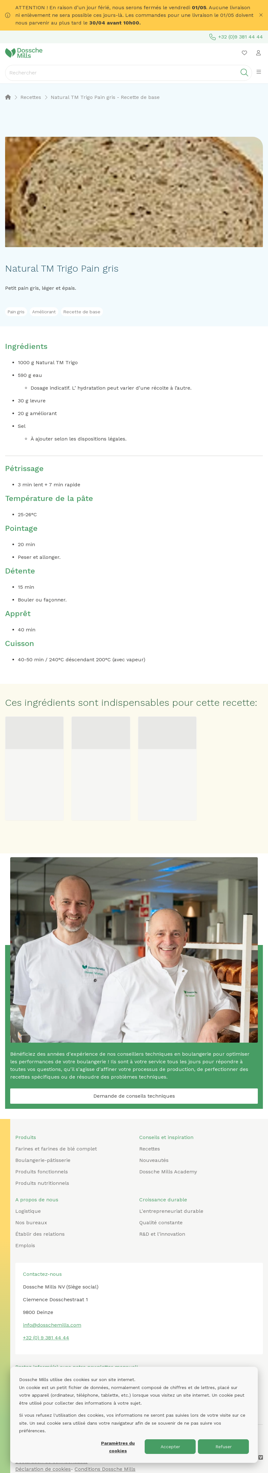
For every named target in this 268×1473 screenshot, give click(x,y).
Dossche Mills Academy (168, 1172)
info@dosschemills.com (52, 1325)
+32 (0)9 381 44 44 (236, 37)
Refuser (223, 1446)
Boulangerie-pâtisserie (42, 1160)
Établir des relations (40, 1234)
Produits (25, 1137)
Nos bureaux (31, 1222)
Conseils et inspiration (166, 1137)
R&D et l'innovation (162, 1234)
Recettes (149, 1149)
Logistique (28, 1211)
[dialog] (134, 1415)
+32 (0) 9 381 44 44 (46, 1338)
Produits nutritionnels (42, 1183)
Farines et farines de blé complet (56, 1149)
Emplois (25, 1245)
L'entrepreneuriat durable (171, 1211)
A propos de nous (36, 1200)
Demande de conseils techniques (134, 1096)
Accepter (170, 1446)
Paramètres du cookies (118, 1447)
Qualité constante (161, 1222)
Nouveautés (154, 1160)
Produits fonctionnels (41, 1172)
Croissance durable (163, 1200)
